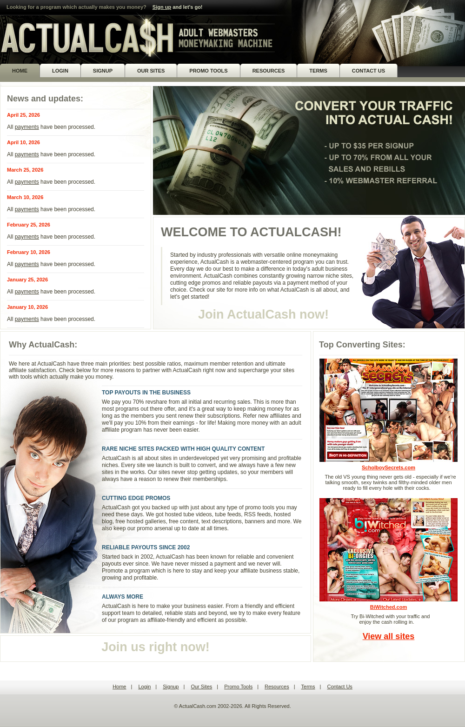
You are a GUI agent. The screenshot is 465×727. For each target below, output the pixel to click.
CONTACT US (368, 70)
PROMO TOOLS (208, 70)
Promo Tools (238, 686)
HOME (19, 70)
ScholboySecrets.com (388, 414)
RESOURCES (268, 70)
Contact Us (339, 686)
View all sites (389, 636)
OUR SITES (151, 70)
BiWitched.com (388, 554)
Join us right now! (155, 647)
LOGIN (60, 70)
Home (119, 686)
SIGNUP (103, 70)
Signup (171, 686)
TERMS (318, 70)
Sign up (162, 7)
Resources (277, 686)
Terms (308, 686)
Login (144, 686)
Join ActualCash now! (263, 314)
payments (27, 127)
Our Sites (201, 686)
